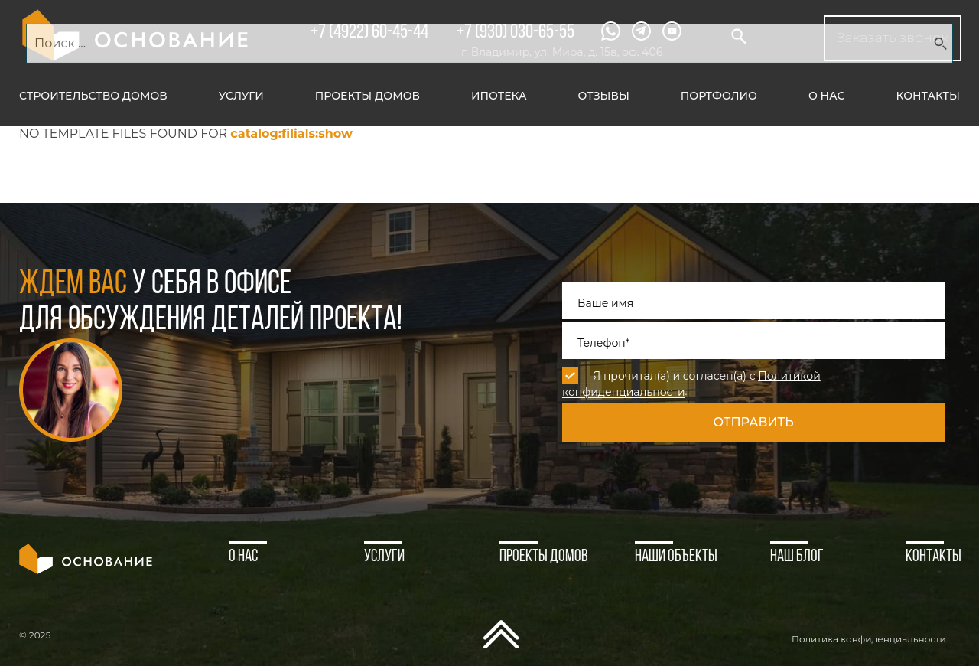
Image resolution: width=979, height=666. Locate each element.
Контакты (928, 96)
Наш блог (797, 557)
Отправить (753, 422)
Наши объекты (676, 557)
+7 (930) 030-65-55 (515, 32)
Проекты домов (367, 96)
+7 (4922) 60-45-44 (369, 32)
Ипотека (499, 96)
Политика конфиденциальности (869, 639)
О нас (826, 96)
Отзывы (603, 96)
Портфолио (719, 96)
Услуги (241, 96)
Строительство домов (93, 96)
